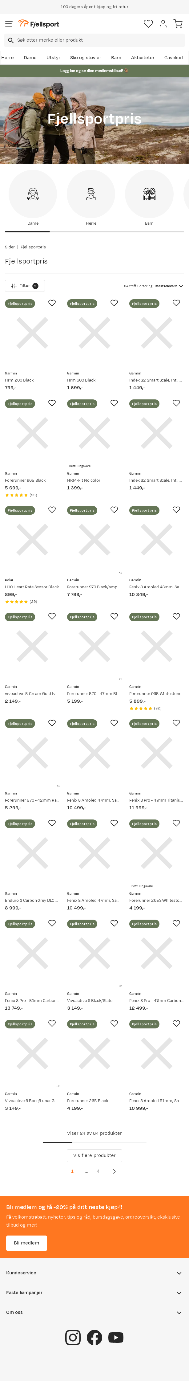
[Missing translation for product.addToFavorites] (52, 303)
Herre (7, 58)
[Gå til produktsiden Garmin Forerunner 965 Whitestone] (156, 646)
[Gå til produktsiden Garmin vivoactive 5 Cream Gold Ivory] (32, 646)
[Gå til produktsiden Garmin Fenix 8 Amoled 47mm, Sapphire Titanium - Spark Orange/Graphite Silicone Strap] (94, 853)
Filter (24, 286)
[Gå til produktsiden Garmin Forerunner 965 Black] (32, 433)
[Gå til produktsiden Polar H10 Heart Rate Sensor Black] (32, 539)
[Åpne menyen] (9, 24)
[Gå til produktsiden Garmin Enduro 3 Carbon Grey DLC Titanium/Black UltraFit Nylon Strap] (32, 853)
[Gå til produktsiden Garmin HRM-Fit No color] (94, 433)
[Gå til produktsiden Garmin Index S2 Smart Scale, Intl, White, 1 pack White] (156, 332)
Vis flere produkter (94, 1155)
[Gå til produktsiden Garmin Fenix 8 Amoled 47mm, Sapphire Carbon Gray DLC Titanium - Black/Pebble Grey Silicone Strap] (94, 752)
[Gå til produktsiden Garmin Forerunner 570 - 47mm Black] (94, 646)
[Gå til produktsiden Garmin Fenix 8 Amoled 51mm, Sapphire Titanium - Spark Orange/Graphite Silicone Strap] (156, 1053)
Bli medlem (26, 1243)
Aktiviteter (143, 58)
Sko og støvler (86, 58)
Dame (30, 58)
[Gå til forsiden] (38, 23)
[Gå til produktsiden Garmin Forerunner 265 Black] (94, 1053)
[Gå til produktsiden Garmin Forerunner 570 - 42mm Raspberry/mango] (32, 752)
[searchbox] (101, 40)
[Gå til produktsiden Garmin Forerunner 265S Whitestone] (156, 853)
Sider (10, 247)
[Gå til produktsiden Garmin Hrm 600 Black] (94, 332)
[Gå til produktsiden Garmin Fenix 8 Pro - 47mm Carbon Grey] (156, 953)
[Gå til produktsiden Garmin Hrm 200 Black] (32, 332)
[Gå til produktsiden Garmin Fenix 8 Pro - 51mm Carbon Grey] (32, 953)
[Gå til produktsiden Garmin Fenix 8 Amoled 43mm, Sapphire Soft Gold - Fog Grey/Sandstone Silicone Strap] (156, 539)
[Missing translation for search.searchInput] (10, 40)
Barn (116, 58)
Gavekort (174, 58)
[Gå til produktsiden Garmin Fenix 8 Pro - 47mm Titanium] (156, 752)
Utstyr (53, 58)
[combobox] (94, 40)
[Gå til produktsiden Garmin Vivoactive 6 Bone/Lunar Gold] (32, 1053)
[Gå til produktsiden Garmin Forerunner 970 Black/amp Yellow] (94, 539)
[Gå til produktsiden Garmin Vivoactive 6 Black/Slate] (94, 953)
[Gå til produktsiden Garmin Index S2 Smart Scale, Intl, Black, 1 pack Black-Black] (156, 433)
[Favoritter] (148, 24)
